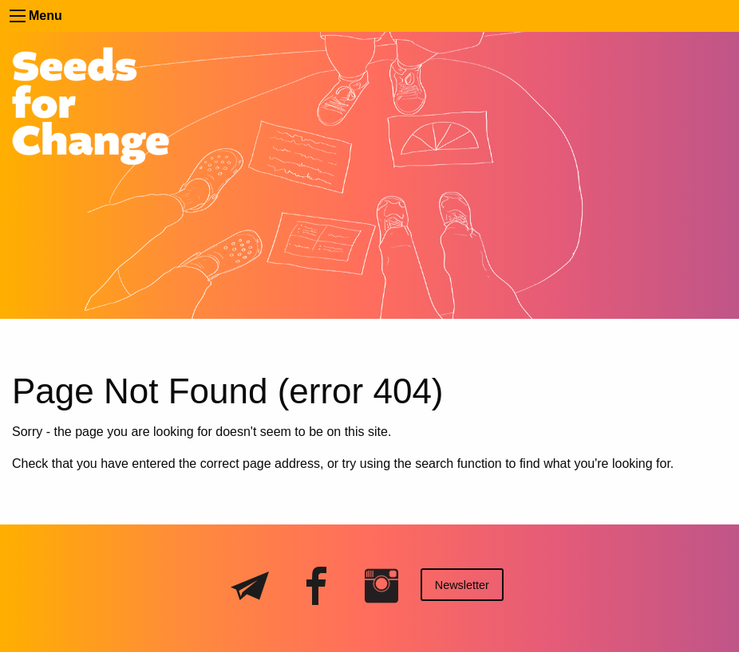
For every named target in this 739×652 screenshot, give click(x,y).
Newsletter (462, 585)
